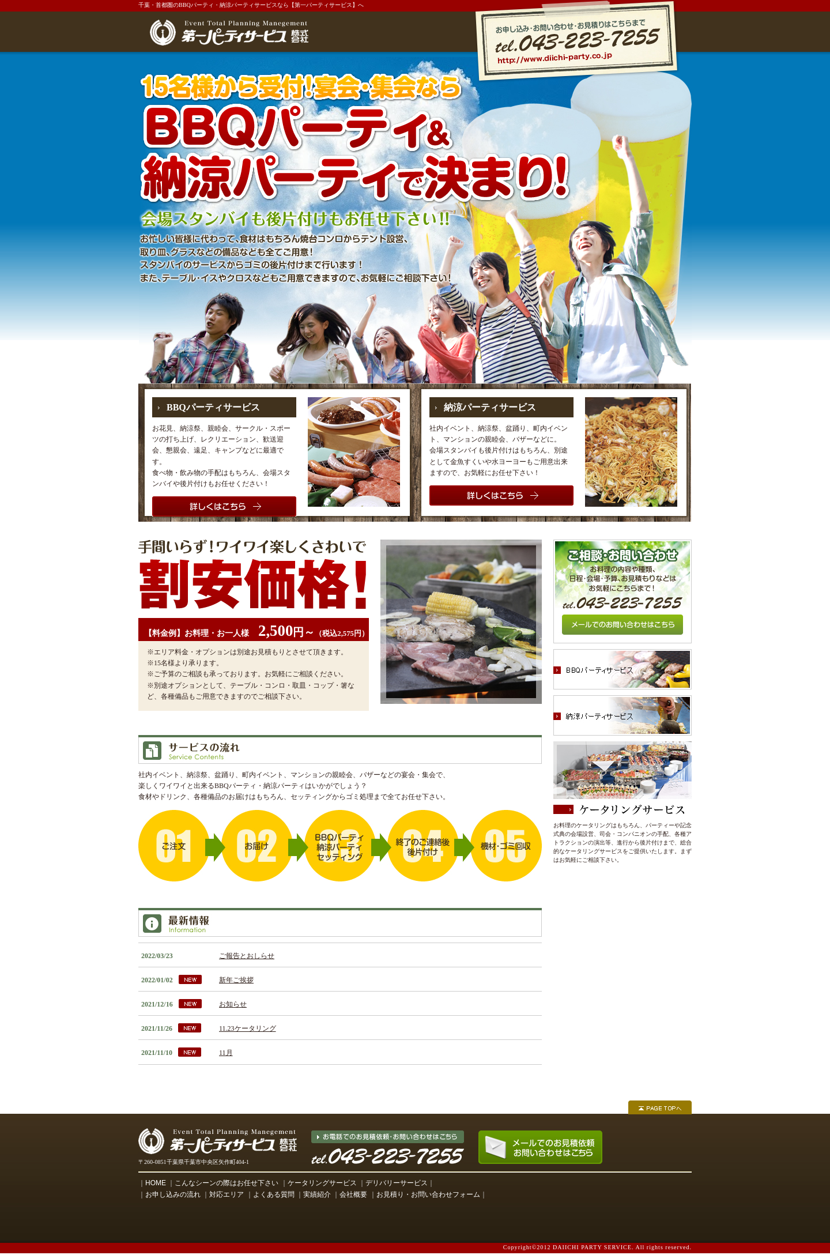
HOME (155, 1183)
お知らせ (233, 1004)
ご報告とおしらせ (246, 956)
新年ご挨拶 (236, 980)
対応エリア (226, 1194)
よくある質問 (274, 1194)
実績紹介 (317, 1194)
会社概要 (353, 1194)
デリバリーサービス (396, 1183)
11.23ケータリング (247, 1028)
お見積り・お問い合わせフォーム (428, 1194)
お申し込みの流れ (173, 1194)
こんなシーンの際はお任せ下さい (226, 1183)
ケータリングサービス (322, 1183)
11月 (226, 1053)
